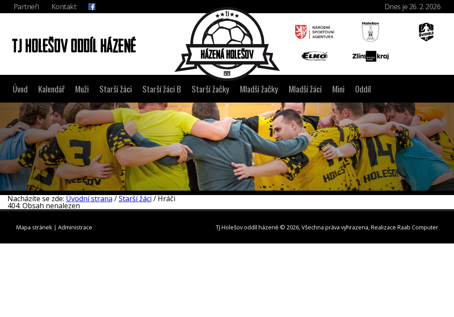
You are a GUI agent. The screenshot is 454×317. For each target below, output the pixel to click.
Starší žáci (115, 88)
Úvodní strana (89, 198)
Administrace (75, 227)
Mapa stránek (34, 227)
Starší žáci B (161, 88)
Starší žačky (210, 88)
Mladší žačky (259, 88)
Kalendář (51, 88)
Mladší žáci (305, 88)
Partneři (26, 6)
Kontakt (63, 6)
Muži (82, 88)
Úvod (20, 88)
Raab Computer (417, 227)
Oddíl (363, 88)
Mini (338, 88)
